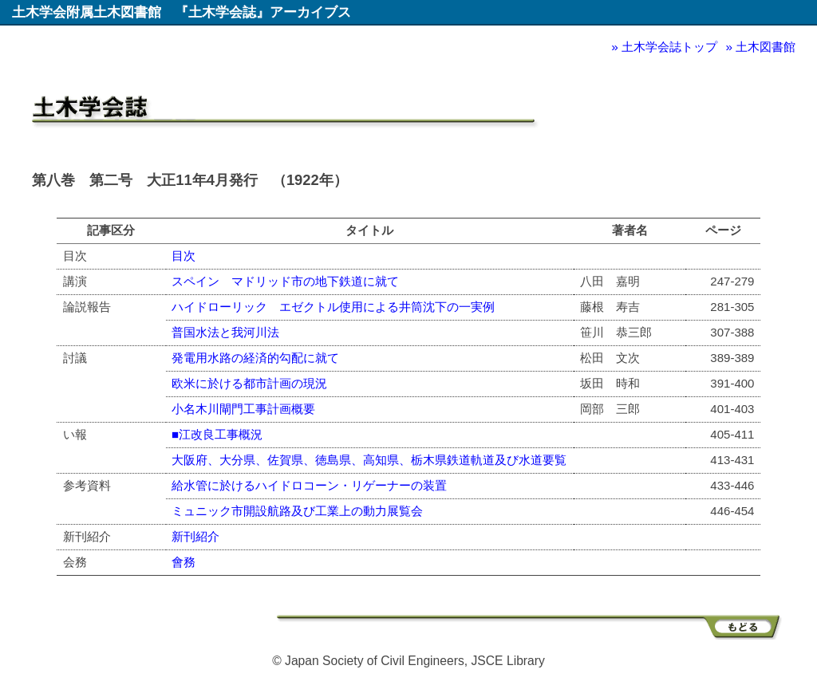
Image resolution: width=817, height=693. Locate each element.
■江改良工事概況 (217, 434)
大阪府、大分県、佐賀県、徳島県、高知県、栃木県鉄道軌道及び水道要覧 (369, 460)
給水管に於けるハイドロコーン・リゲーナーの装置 (309, 485)
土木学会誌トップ (669, 46)
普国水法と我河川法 (225, 332)
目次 (183, 255)
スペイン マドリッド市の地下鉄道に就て (285, 281)
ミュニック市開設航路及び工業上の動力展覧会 (297, 511)
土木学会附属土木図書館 (86, 12)
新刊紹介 (195, 536)
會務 (183, 562)
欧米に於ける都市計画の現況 (249, 383)
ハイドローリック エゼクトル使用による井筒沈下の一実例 (333, 306)
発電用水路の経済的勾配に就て (255, 357)
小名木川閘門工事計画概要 (243, 408)
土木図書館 (765, 46)
